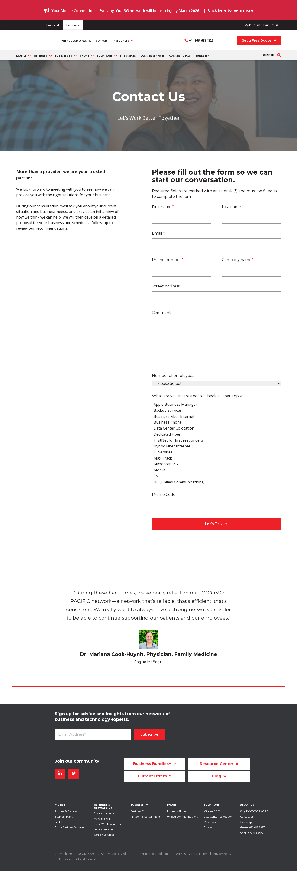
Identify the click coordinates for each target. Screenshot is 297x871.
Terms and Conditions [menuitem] (154, 854)
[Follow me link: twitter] (73, 765)
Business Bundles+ (152, 756)
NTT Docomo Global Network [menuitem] (77, 859)
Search (272, 47)
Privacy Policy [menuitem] (222, 854)
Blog (216, 770)
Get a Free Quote (256, 36)
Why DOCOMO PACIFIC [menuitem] (254, 807)
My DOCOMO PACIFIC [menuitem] (257, 25)
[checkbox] (216, 435)
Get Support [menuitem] (247, 820)
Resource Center (216, 756)
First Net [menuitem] (60, 820)
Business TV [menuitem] (138, 807)
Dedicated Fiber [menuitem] (104, 828)
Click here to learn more (230, 10)
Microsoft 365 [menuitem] (212, 807)
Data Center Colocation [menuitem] (218, 813)
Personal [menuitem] (57, 25)
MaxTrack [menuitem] (210, 820)
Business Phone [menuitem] (177, 807)
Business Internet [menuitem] (105, 809)
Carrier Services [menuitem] (104, 834)
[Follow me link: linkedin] (60, 765)
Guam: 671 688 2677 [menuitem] (252, 826)
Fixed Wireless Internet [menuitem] (108, 822)
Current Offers (152, 770)
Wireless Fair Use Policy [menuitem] (191, 854)
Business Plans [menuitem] (64, 813)
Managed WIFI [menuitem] (102, 815)
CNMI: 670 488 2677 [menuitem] (251, 832)
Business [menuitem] (85, 25)
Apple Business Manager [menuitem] (70, 826)
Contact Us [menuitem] (246, 813)
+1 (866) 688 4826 (201, 36)
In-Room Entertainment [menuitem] (145, 813)
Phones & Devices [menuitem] (66, 807)
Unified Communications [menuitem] (182, 813)
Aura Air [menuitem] (209, 826)
